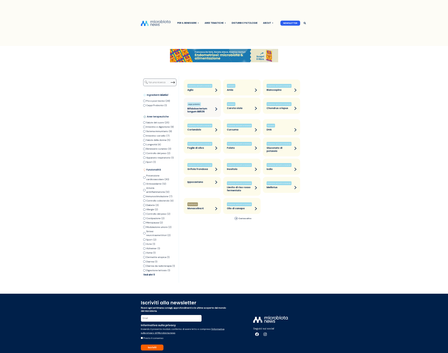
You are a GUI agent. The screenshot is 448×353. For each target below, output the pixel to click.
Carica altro (244, 218)
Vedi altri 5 (149, 274)
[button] (304, 23)
